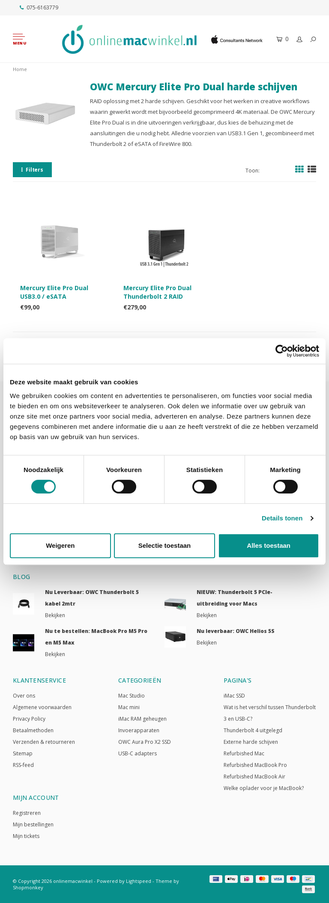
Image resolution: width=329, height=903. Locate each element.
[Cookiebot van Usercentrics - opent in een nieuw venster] (281, 351)
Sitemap (23, 753)
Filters (32, 169)
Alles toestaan (268, 545)
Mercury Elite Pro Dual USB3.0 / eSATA (54, 292)
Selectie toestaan (164, 545)
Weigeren (60, 545)
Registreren (27, 813)
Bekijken (55, 615)
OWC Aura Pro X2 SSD (144, 742)
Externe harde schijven (251, 742)
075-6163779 (39, 7)
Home (20, 69)
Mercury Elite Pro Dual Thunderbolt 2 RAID (157, 292)
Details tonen (282, 518)
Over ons (24, 695)
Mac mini (129, 707)
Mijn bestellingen (33, 824)
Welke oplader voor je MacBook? (264, 788)
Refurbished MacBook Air (254, 776)
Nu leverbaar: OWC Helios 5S (236, 631)
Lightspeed (138, 881)
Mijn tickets (26, 836)
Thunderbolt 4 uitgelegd (253, 730)
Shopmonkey (28, 887)
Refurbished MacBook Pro (255, 765)
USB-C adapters (137, 753)
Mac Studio (131, 695)
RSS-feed (23, 765)
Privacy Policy (29, 718)
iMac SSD (234, 695)
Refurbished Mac (244, 753)
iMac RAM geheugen (142, 718)
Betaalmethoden (33, 730)
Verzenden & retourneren (44, 742)
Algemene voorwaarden (42, 707)
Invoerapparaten (138, 730)
